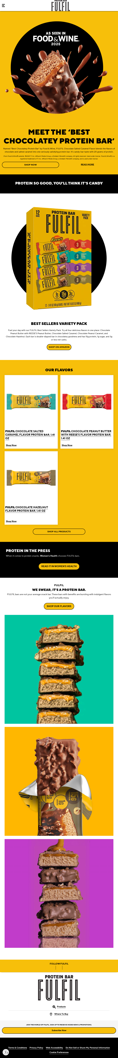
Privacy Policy (36, 1047)
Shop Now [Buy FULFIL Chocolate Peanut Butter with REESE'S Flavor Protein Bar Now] (67, 445)
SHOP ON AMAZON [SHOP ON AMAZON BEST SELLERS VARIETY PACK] (59, 347)
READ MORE (87, 164)
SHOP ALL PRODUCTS (59, 531)
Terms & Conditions (17, 1047)
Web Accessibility (54, 1047)
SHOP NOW (30, 165)
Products (61, 1006)
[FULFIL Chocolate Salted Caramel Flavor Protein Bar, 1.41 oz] (31, 408)
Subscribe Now (59, 1030)
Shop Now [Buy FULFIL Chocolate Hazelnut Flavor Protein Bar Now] (11, 521)
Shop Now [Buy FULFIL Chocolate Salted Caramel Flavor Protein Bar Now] (11, 445)
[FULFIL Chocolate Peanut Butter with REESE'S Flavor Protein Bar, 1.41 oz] (87, 408)
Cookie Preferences (59, 1052)
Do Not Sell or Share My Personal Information (88, 1047)
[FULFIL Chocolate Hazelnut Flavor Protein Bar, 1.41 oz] (31, 484)
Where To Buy (61, 1014)
